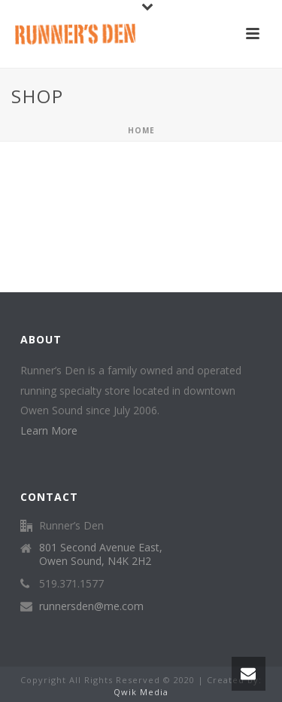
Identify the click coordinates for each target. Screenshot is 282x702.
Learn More (48, 430)
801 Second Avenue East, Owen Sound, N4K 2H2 (100, 554)
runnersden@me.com (91, 606)
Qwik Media (141, 691)
